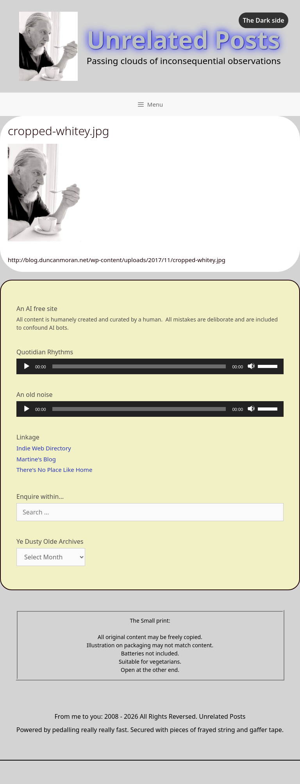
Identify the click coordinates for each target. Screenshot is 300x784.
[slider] (139, 366)
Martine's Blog (36, 459)
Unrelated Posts (183, 39)
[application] (150, 366)
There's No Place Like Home (54, 469)
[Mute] (251, 366)
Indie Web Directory (43, 448)
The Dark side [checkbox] (263, 20)
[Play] (26, 366)
